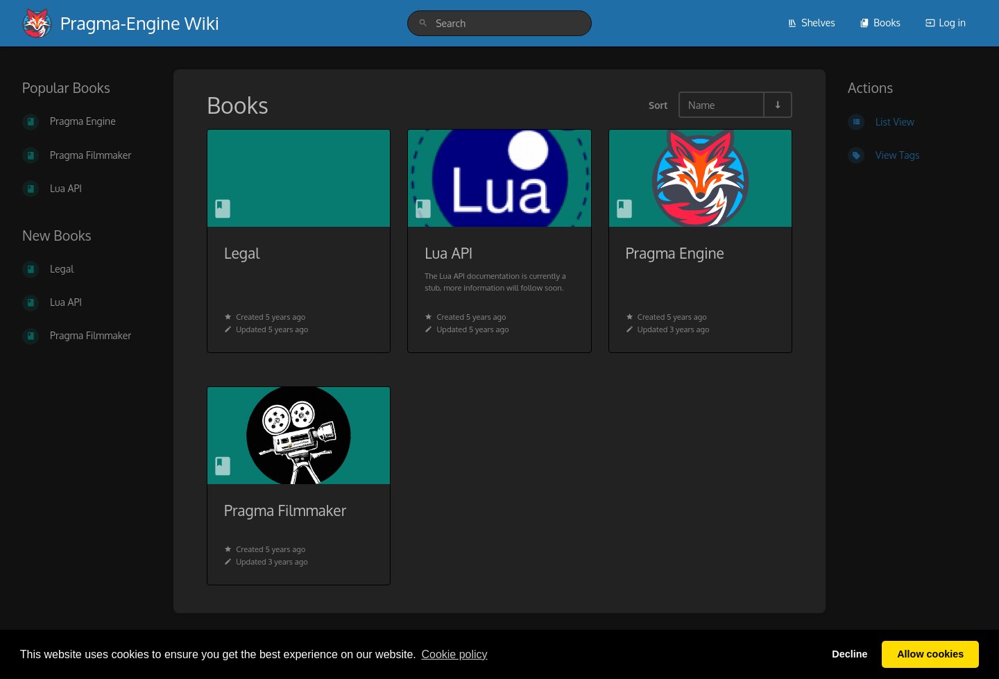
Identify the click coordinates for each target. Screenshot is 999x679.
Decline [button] (849, 654)
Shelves (811, 22)
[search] (499, 23)
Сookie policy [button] (454, 654)
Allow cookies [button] (930, 654)
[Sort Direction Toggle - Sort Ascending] (777, 105)
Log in (945, 22)
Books (880, 22)
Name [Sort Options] (701, 104)
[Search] (423, 23)
